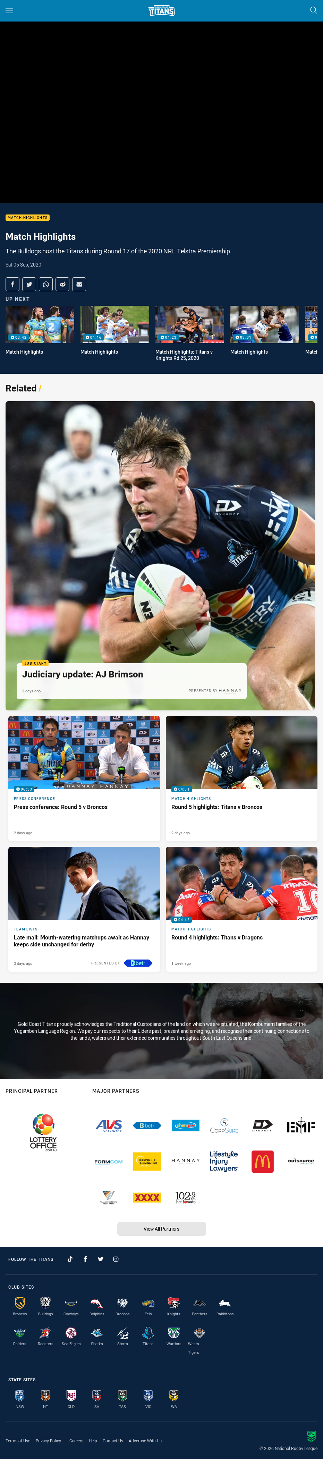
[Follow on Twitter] (100, 1259)
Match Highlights (28, 218)
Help (93, 1440)
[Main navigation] (9, 11)
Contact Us (113, 1440)
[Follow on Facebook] (85, 1259)
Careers (76, 1440)
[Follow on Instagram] (116, 1259)
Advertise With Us (145, 1440)
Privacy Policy (48, 1440)
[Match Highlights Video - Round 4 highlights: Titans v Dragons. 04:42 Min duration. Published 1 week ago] (242, 909)
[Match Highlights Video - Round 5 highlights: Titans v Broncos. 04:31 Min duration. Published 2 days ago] (242, 778)
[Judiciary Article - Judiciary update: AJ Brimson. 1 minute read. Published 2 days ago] (160, 555)
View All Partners (161, 1228)
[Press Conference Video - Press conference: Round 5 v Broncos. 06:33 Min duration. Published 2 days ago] (84, 778)
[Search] (313, 10)
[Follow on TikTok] (70, 1259)
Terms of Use (18, 1440)
